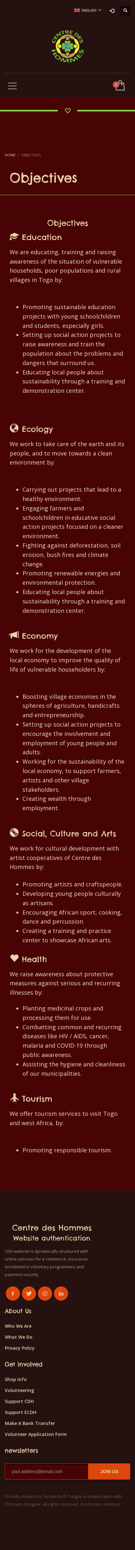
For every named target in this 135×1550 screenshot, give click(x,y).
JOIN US (109, 1471)
